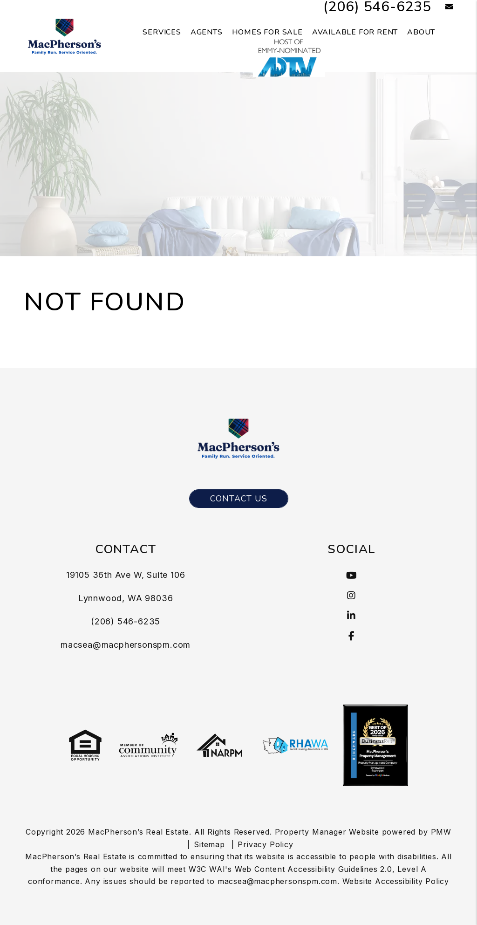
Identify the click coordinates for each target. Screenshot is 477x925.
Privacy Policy (265, 844)
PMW (441, 831)
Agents (207, 32)
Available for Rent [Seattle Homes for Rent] (355, 32)
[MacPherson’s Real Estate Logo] (64, 35)
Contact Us (238, 498)
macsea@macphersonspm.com (126, 645)
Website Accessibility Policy (395, 881)
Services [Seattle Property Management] (162, 32)
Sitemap (209, 844)
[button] (442, 7)
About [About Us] (421, 32)
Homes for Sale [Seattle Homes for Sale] (267, 32)
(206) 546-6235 (125, 621)
